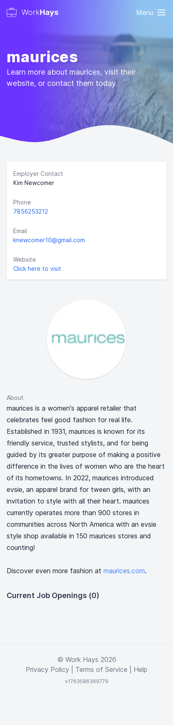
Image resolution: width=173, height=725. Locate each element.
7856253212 (30, 211)
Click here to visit (37, 268)
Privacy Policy (47, 669)
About (15, 397)
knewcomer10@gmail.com (49, 239)
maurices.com (124, 571)
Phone (22, 202)
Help (140, 669)
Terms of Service (101, 669)
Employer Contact (38, 173)
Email (20, 230)
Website (24, 259)
